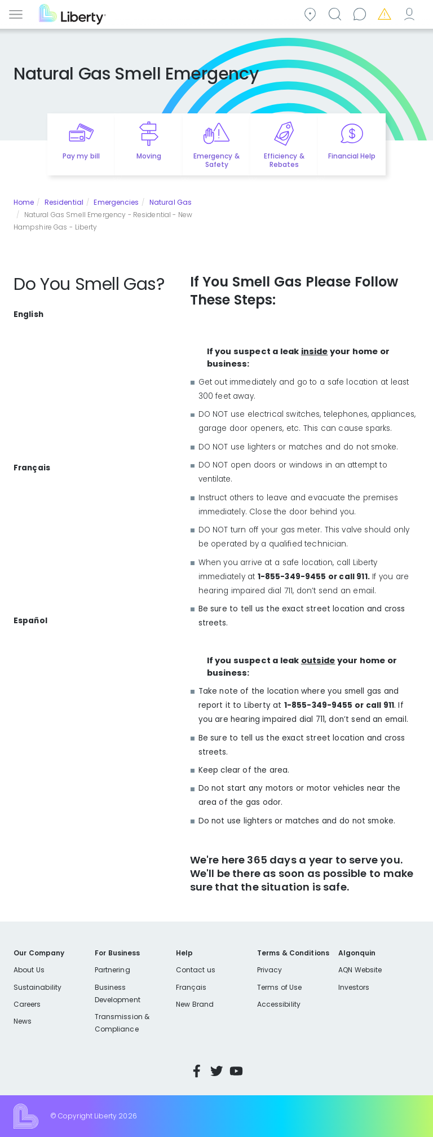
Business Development (117, 993)
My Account (411, 13)
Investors (354, 987)
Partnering (112, 970)
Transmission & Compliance (122, 1023)
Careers (27, 1004)
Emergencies (386, 13)
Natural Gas (170, 202)
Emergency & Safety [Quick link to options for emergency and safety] (216, 160)
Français (191, 987)
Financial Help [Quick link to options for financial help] (351, 156)
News (23, 1021)
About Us (29, 970)
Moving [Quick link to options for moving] (148, 156)
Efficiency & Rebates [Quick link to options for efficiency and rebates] (284, 160)
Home (24, 202)
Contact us (361, 13)
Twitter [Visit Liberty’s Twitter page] (216, 1071)
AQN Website (360, 970)
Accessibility (279, 1004)
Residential (64, 202)
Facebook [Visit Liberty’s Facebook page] (196, 1071)
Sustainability (37, 987)
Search (336, 13)
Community (311, 13)
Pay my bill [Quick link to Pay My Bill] (81, 156)
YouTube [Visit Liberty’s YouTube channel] (236, 1071)
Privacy (269, 970)
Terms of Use (279, 987)
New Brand (195, 1004)
